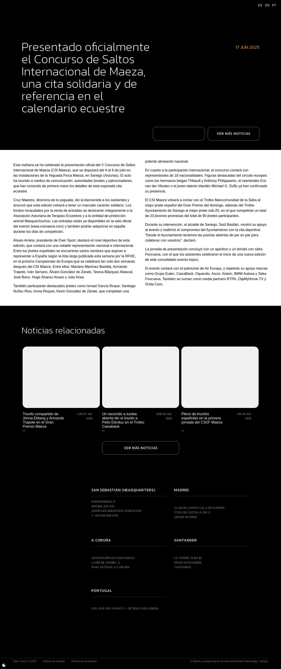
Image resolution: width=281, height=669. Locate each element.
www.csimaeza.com (47, 221)
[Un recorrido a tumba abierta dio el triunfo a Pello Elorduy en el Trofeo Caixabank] (140, 384)
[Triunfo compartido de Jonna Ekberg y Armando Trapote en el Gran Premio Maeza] (61, 384)
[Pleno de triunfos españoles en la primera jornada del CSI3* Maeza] (219, 384)
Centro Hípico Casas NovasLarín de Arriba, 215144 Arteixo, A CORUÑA (113, 558)
